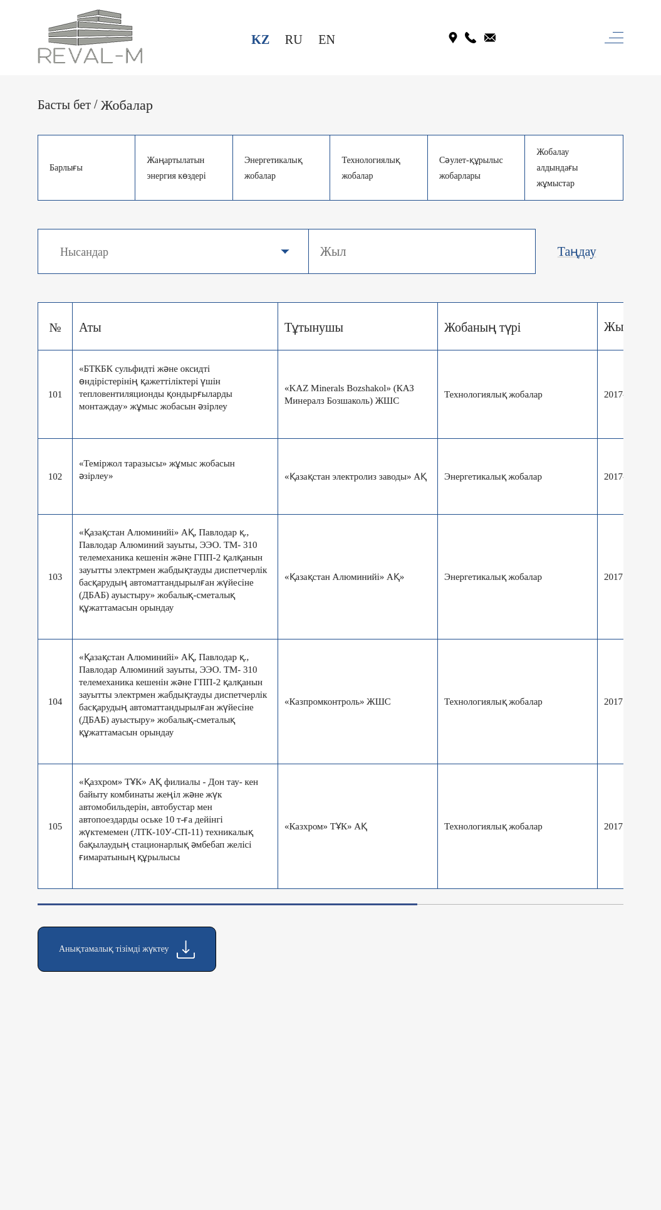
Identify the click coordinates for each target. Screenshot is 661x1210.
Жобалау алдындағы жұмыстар (557, 167)
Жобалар (127, 105)
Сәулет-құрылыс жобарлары (471, 168)
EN (326, 39)
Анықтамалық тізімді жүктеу (127, 949)
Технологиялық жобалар (370, 168)
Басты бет (64, 105)
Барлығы (66, 167)
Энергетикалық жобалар (273, 168)
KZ (260, 39)
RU (294, 39)
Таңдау (577, 251)
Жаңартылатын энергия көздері (176, 168)
